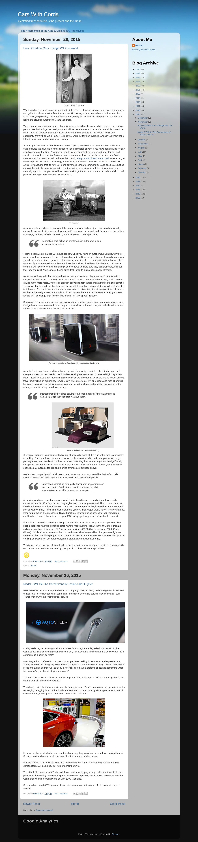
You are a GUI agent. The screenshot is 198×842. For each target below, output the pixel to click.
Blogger (115, 834)
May (140, 156)
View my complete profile (143, 50)
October (142, 140)
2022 (138, 86)
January (142, 172)
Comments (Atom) (44, 810)
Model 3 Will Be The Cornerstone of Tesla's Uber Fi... (154, 133)
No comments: (62, 561)
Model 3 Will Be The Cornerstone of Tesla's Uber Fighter (58, 584)
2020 (138, 94)
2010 (138, 194)
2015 (138, 114)
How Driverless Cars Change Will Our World (50, 48)
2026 (138, 69)
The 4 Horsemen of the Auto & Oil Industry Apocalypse (52, 30)
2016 (138, 110)
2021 (138, 90)
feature (34, 565)
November (143, 122)
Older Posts (117, 803)
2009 (138, 198)
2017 (138, 106)
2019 (138, 98)
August (141, 148)
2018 (138, 102)
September (143, 144)
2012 (138, 185)
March (141, 164)
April (140, 160)
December (143, 118)
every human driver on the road (93, 158)
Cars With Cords (38, 14)
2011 (138, 189)
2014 (138, 177)
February (142, 168)
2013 (138, 181)
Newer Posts (31, 803)
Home (75, 803)
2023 (138, 81)
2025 (138, 73)
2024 (138, 77)
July (140, 152)
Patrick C (139, 45)
